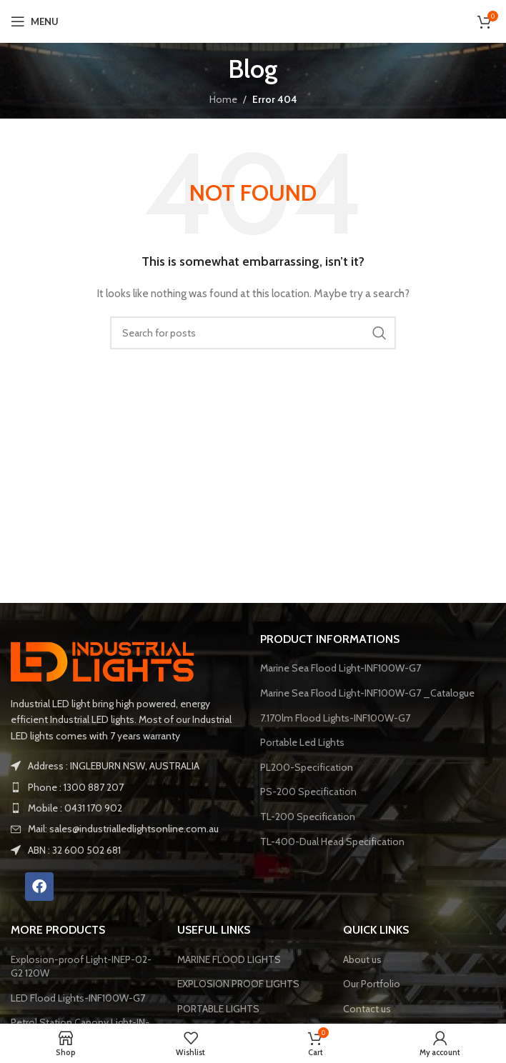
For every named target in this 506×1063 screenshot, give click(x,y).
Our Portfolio (371, 983)
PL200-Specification (306, 767)
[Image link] (107, 658)
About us (362, 959)
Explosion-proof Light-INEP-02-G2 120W (81, 966)
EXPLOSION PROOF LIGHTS (238, 983)
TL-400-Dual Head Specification (332, 841)
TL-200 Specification (307, 816)
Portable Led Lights (302, 742)
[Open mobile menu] (35, 21)
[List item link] (128, 787)
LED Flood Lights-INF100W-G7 (78, 998)
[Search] (253, 332)
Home (223, 99)
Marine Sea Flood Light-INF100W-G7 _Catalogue (367, 693)
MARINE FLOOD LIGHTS (229, 959)
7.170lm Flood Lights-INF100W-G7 (335, 718)
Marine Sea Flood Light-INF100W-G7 (340, 668)
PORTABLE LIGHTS (218, 1008)
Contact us (367, 1008)
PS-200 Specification (308, 791)
